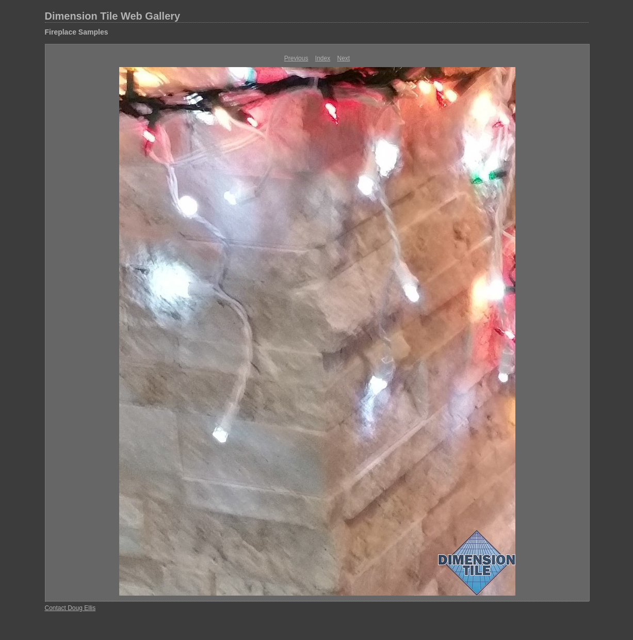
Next (343, 58)
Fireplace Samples (76, 32)
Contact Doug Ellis (70, 608)
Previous (296, 58)
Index (322, 58)
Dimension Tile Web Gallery (113, 16)
